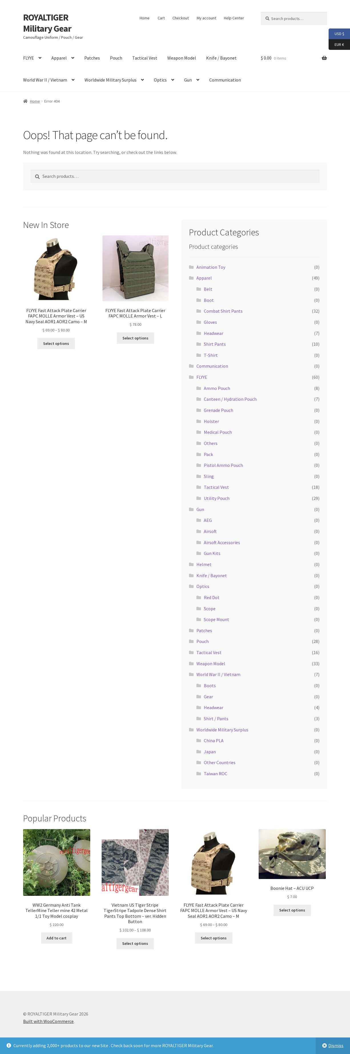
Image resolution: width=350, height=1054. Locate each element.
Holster (211, 421)
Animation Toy (210, 267)
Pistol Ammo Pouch (223, 465)
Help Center (234, 18)
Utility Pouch (217, 498)
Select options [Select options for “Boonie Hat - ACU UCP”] (292, 910)
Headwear (213, 333)
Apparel (59, 58)
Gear (208, 696)
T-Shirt (211, 355)
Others (211, 443)
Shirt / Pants (216, 718)
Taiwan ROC (215, 773)
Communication (225, 80)
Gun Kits (212, 553)
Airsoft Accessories (222, 542)
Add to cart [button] (57, 938)
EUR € (336, 44)
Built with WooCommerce (48, 1021)
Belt (208, 289)
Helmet (204, 564)
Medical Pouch (218, 432)
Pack (208, 454)
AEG (208, 520)
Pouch (116, 58)
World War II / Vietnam (45, 80)
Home (145, 18)
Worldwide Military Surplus (110, 80)
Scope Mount (216, 619)
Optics (160, 80)
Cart (161, 18)
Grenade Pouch (218, 410)
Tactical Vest (144, 58)
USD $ (336, 34)
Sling (209, 476)
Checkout (180, 18)
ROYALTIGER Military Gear (47, 23)
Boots (210, 685)
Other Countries (220, 762)
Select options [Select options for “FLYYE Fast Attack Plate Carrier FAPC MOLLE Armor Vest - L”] (135, 338)
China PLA (214, 740)
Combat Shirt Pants (223, 311)
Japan (210, 751)
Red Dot (212, 597)
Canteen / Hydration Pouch (230, 399)
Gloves (210, 322)
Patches (92, 58)
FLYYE (28, 58)
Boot (209, 300)
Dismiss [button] (335, 1045)
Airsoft (210, 531)
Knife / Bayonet (221, 58)
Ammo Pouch (217, 388)
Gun (188, 80)
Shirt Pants (215, 344)
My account (206, 18)
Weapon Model (181, 58)
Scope (210, 608)
